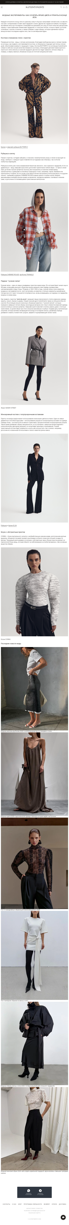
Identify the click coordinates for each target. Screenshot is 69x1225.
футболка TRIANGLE (27, 274)
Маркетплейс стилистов (34, 1208)
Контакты (6, 1204)
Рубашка (4, 525)
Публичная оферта (35, 1213)
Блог (20, 1204)
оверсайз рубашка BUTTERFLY (17, 147)
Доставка (62, 1204)
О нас (14, 1204)
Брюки (3, 147)
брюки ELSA (12, 525)
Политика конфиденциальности (34, 1210)
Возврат (47, 1204)
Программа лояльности (33, 1204)
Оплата (54, 1204)
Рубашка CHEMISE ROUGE (10, 274)
